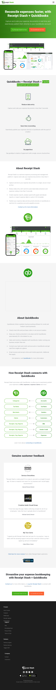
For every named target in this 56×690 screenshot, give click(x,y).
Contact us (8, 584)
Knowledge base (9, 628)
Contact (7, 657)
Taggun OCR (7, 647)
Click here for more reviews (16, 554)
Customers (7, 659)
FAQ (6, 625)
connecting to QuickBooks (33, 443)
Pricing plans (7, 621)
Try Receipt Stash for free (19, 29)
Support (7, 622)
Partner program (8, 642)
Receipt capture (7, 618)
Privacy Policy (8, 631)
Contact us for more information (28, 207)
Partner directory (8, 645)
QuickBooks (27, 358)
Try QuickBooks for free (37, 29)
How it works (7, 610)
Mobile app (6, 615)
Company (7, 653)
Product (6, 607)
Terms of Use (8, 633)
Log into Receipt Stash (34, 584)
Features (6, 613)
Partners (6, 639)
